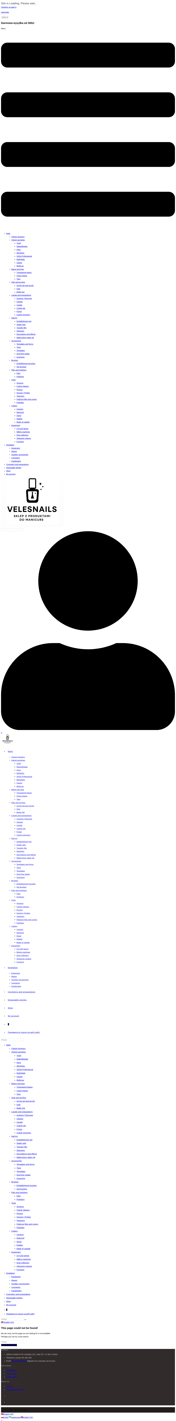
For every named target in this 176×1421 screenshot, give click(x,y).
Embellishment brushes (26, 364)
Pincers (20, 390)
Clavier (19, 263)
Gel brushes (21, 367)
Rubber (19, 419)
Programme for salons (15, 1389)
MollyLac (20, 266)
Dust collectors (22, 435)
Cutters (14, 406)
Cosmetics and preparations (17, 464)
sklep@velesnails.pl (19, 1361)
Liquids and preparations (21, 295)
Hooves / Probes (23, 393)
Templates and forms (25, 344)
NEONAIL (20, 253)
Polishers (20, 377)
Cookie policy (11, 1377)
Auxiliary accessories (19, 455)
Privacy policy (11, 1374)
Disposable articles (13, 468)
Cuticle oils (21, 308)
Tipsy (19, 347)
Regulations (11, 1370)
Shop (8, 471)
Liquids (19, 305)
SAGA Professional (24, 256)
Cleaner (20, 302)
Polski (5, 1417)
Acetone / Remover (24, 298)
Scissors (20, 383)
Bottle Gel (20, 292)
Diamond (20, 412)
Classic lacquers (18, 237)
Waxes (14, 451)
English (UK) (7, 1322)
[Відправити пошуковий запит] (25, 1319)
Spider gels (21, 325)
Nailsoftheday (22, 246)
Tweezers (20, 396)
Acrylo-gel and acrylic (25, 286)
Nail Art (14, 318)
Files (18, 373)
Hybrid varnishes (18, 240)
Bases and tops (17, 269)
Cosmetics (15, 458)
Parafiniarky (16, 461)
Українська (15, 1417)
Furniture (20, 442)
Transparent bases (24, 272)
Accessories (16, 341)
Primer (19, 311)
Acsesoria (20, 357)
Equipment (15, 425)
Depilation (10, 445)
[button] (88, 128)
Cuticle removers (23, 315)
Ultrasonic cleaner (24, 438)
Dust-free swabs (23, 354)
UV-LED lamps (22, 429)
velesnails (5, 12)
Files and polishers (18, 370)
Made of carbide (23, 422)
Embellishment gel (24, 321)
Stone (19, 416)
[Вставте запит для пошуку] (12, 1039)
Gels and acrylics (18, 282)
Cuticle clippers (23, 386)
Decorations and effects (26, 334)
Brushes (14, 360)
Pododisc (20, 403)
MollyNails (21, 259)
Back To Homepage (9, 1345)
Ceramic (20, 409)
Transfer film (21, 328)
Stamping (20, 331)
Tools (13, 380)
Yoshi (19, 243)
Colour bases (22, 276)
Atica (19, 250)
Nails (8, 233)
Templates (21, 351)
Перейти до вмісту (9, 7)
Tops (18, 279)
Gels (18, 289)
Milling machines (23, 432)
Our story (10, 1386)
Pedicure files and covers (27, 399)
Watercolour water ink (25, 338)
